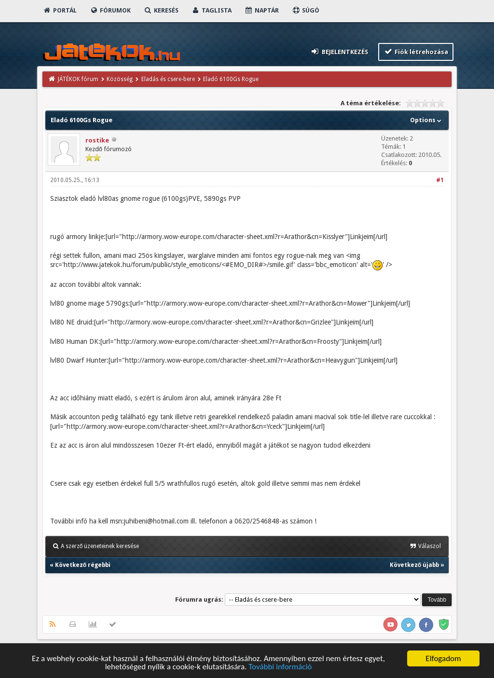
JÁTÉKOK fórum (78, 79)
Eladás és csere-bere (168, 79)
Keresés (161, 10)
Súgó (305, 10)
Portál (60, 10)
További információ (280, 667)
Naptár (262, 10)
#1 (440, 180)
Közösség (120, 79)
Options (426, 120)
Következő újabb (414, 565)
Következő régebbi (82, 565)
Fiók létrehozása (416, 51)
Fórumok (110, 10)
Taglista (212, 10)
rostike (97, 140)
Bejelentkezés (339, 51)
